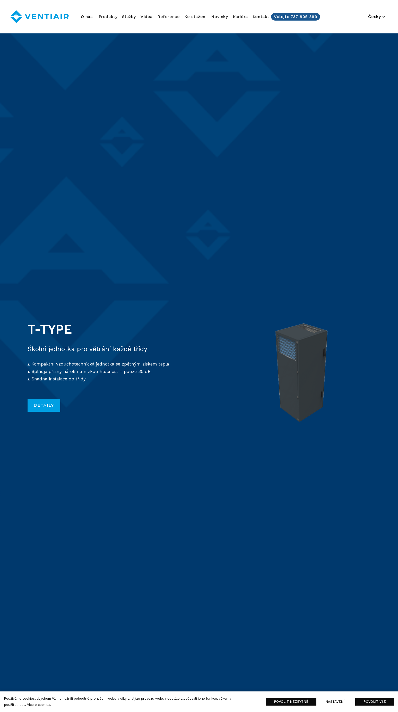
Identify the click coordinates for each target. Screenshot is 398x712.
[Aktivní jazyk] (376, 17)
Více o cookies (38, 705)
